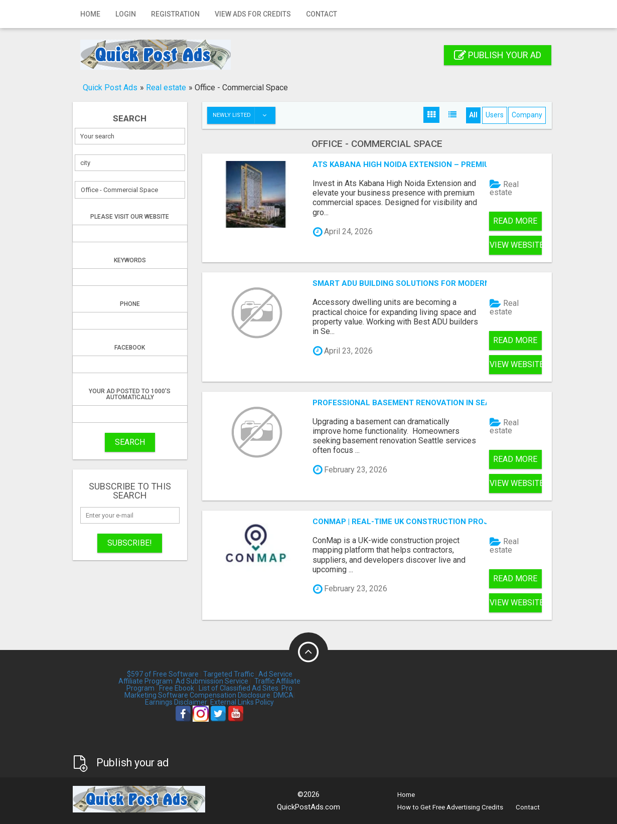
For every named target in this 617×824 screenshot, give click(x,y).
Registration (175, 14)
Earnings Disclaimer (176, 702)
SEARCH (130, 442)
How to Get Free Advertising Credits (450, 807)
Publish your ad (497, 55)
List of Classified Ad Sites (238, 688)
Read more (515, 221)
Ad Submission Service (212, 681)
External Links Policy (242, 702)
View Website (516, 245)
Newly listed (244, 115)
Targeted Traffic (228, 674)
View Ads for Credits (253, 14)
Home (90, 14)
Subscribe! (129, 543)
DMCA (283, 695)
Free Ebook (176, 688)
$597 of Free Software (163, 674)
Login (125, 14)
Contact (321, 14)
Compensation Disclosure (230, 695)
